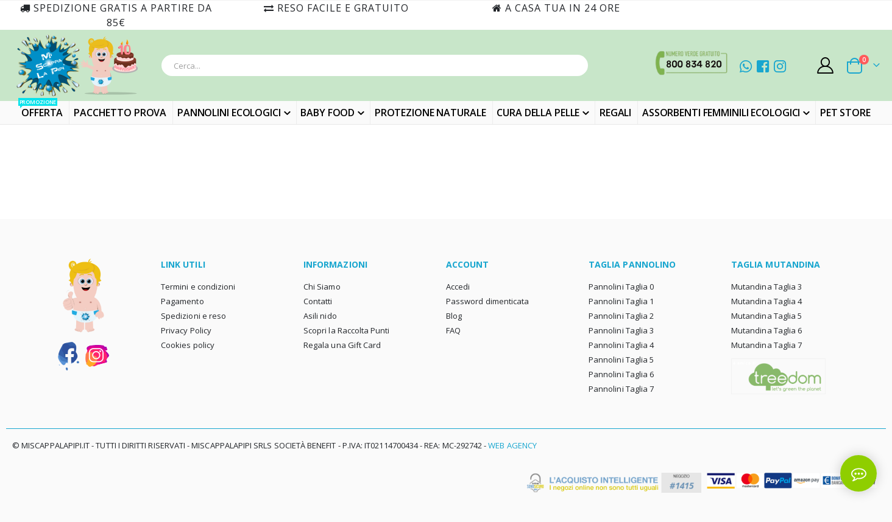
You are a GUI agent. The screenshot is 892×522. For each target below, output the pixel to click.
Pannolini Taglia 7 (621, 388)
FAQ (453, 330)
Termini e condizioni (198, 286)
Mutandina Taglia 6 (766, 330)
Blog (454, 315)
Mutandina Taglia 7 (766, 344)
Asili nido (320, 315)
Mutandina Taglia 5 (766, 315)
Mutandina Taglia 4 (766, 301)
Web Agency (512, 445)
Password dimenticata (487, 301)
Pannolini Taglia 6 (621, 374)
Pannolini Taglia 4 (621, 344)
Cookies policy (187, 344)
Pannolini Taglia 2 (621, 315)
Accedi (458, 286)
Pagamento (182, 301)
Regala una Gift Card (342, 344)
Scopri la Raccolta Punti (346, 330)
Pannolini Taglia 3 (621, 330)
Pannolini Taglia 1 (621, 301)
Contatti (318, 301)
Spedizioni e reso (193, 315)
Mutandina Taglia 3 (766, 286)
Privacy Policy (186, 330)
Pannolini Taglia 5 (621, 359)
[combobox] (374, 65)
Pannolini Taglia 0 (621, 286)
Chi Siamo (322, 286)
